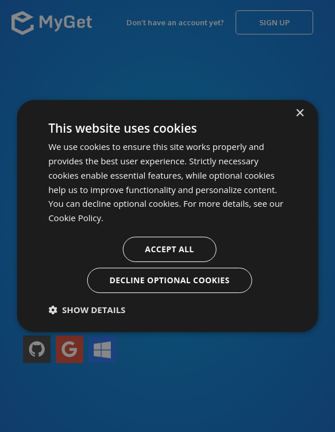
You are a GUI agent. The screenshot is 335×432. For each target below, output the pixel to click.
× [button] (299, 113)
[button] (86, 309)
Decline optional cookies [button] (169, 280)
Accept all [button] (169, 249)
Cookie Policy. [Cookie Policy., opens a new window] (75, 217)
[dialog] (167, 216)
